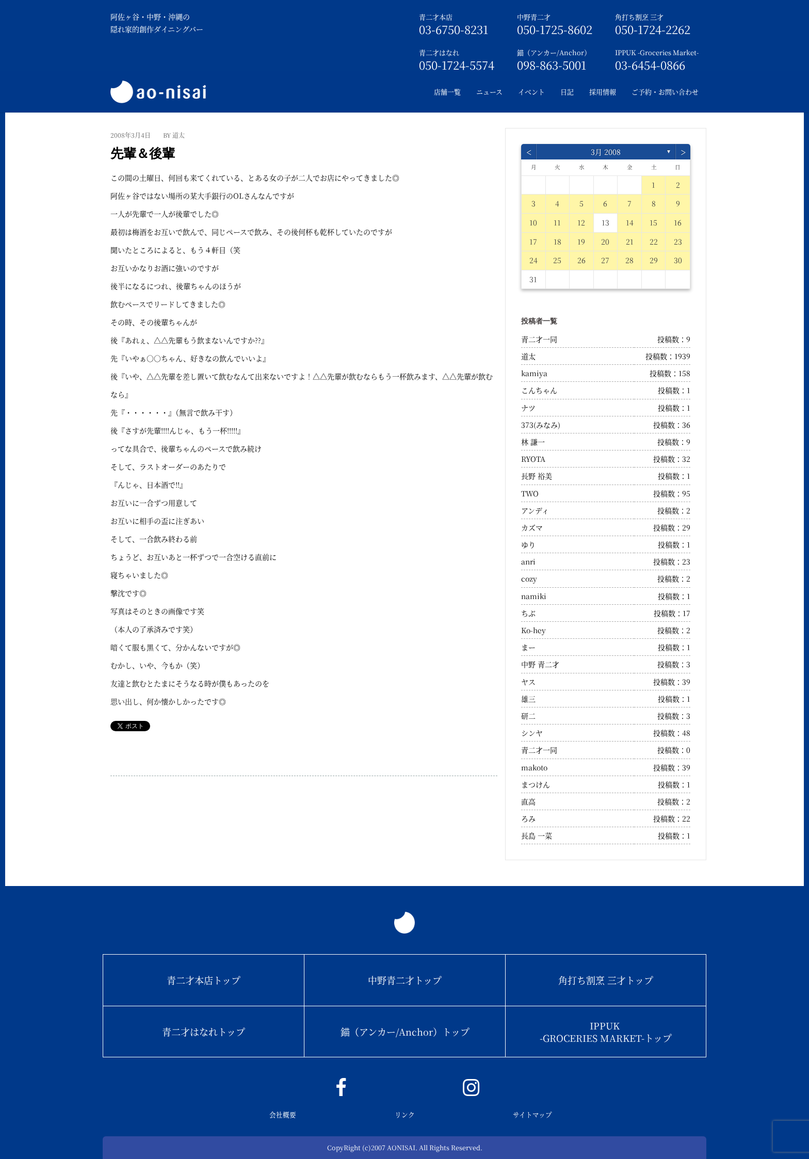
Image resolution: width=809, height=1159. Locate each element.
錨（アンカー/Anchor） (554, 52)
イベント (531, 91)
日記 (567, 91)
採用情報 (602, 91)
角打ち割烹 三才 (639, 17)
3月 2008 (606, 152)
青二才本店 (435, 17)
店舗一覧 (447, 91)
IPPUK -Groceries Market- (657, 52)
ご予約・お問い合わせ (665, 91)
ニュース (489, 91)
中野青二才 (534, 17)
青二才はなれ (439, 52)
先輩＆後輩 (142, 153)
